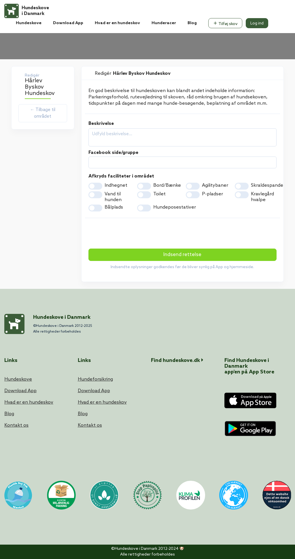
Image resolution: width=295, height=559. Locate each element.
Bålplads (114, 207)
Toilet (159, 194)
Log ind (257, 23)
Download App (68, 23)
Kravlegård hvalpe (262, 197)
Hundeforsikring (95, 379)
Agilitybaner (215, 185)
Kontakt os (16, 425)
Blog (192, 23)
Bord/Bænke (167, 185)
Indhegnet (116, 185)
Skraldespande (267, 185)
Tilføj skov (225, 23)
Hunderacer (164, 23)
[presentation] (132, 234)
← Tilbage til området (42, 113)
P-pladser (212, 194)
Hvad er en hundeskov (117, 23)
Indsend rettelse (182, 255)
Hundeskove (28, 23)
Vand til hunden (113, 197)
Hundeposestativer (174, 207)
